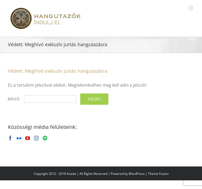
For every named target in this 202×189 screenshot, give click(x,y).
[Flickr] (19, 138)
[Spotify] (45, 138)
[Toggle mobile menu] (191, 8)
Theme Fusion (158, 173)
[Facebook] (10, 138)
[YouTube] (27, 138)
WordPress (137, 173)
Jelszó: (42, 99)
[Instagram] (36, 138)
